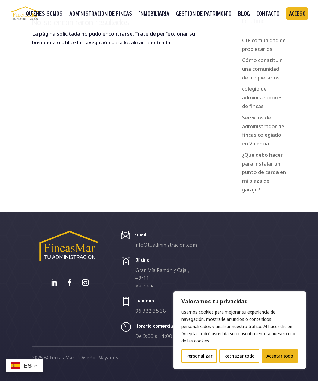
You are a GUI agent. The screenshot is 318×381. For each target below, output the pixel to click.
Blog (244, 14)
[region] (239, 330)
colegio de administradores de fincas (262, 97)
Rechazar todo (239, 356)
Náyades (108, 357)
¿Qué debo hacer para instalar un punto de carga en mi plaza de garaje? (264, 172)
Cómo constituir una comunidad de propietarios (262, 69)
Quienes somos (44, 14)
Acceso (297, 13)
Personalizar (199, 356)
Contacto (268, 14)
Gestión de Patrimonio (203, 14)
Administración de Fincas (100, 14)
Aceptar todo (279, 356)
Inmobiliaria (154, 14)
